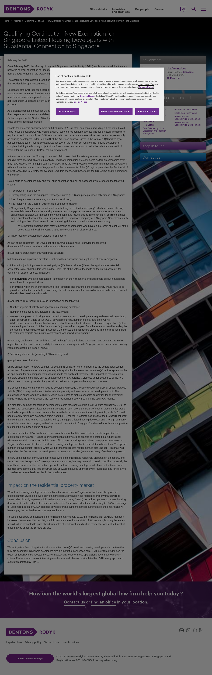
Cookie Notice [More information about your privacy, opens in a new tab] (80, 102)
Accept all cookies (147, 111)
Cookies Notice (146, 87)
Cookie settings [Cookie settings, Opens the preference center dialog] (67, 111)
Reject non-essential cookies (115, 111)
